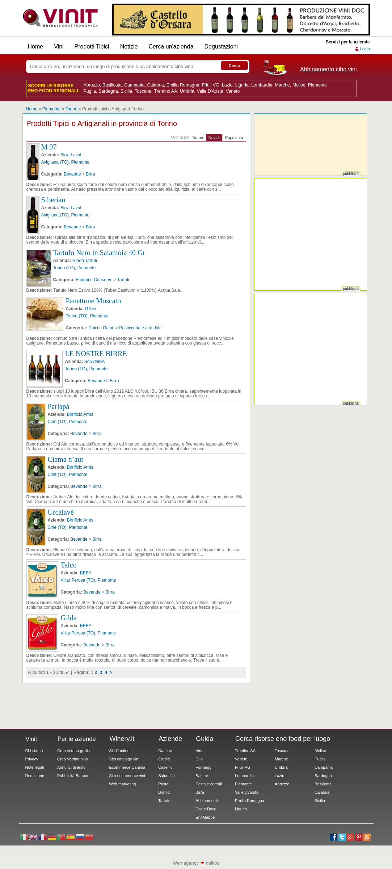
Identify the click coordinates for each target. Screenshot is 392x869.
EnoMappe (205, 817)
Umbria (187, 91)
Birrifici (164, 792)
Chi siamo (34, 750)
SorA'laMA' (95, 361)
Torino (71, 108)
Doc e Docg (205, 809)
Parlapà (58, 406)
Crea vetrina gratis (73, 750)
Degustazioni (221, 46)
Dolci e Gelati (101, 327)
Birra (90, 174)
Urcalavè (61, 512)
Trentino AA (165, 91)
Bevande (72, 174)
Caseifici (165, 767)
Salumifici (166, 775)
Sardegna (108, 91)
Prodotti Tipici (92, 46)
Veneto (233, 91)
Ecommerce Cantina (127, 767)
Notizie (129, 46)
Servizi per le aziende (348, 42)
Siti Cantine (119, 750)
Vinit (60, 18)
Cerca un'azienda (171, 46)
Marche (282, 85)
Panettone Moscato (93, 301)
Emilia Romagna (183, 85)
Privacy (31, 759)
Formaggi (203, 767)
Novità (214, 137)
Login (365, 49)
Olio (199, 759)
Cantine (165, 750)
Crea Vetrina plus (72, 759)
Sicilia (126, 91)
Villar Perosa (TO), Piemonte (88, 580)
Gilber (91, 308)
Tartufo (164, 800)
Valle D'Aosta (210, 91)
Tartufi (123, 279)
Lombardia (261, 85)
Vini (58, 46)
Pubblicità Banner (72, 775)
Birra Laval (70, 154)
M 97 (49, 147)
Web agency (186, 863)
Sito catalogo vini (124, 759)
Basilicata (112, 85)
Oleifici (164, 759)
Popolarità (234, 137)
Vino (199, 750)
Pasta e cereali (208, 784)
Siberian (53, 200)
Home (35, 46)
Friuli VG (210, 85)
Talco (69, 565)
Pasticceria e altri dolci (140, 327)
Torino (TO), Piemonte (74, 267)
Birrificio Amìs (80, 414)
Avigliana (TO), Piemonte (65, 162)
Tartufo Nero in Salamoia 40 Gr (99, 253)
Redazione (35, 775)
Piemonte (317, 85)
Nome (197, 137)
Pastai (163, 784)
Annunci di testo (71, 767)
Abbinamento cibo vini (328, 69)
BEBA (86, 572)
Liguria (242, 85)
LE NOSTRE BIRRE (96, 354)
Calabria (155, 85)
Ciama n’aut (65, 459)
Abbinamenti (206, 800)
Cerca (234, 65)
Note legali (34, 767)
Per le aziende (77, 738)
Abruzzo (92, 85)
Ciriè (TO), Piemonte (68, 421)
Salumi (201, 775)
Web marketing (122, 784)
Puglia (90, 91)
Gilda (69, 618)
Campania (134, 85)
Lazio (227, 85)
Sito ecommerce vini (127, 775)
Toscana (143, 91)
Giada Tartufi (84, 260)
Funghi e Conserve (94, 279)
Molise (298, 85)
